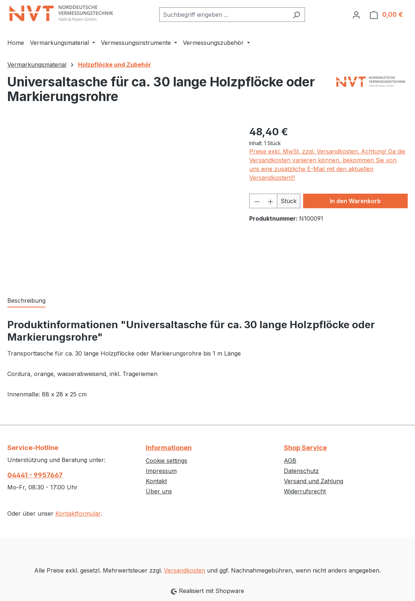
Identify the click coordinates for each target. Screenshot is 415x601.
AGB (290, 460)
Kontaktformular (78, 513)
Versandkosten (184, 570)
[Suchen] (296, 14)
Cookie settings (166, 460)
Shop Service (305, 447)
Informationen (169, 447)
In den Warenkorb (355, 201)
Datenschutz (301, 470)
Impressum (161, 470)
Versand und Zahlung (313, 481)
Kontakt (156, 481)
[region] (121, 202)
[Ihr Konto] (356, 14)
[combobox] (223, 14)
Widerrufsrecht (305, 491)
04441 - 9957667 (35, 475)
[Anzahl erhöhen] (270, 201)
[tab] (26, 300)
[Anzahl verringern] (256, 201)
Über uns (159, 491)
